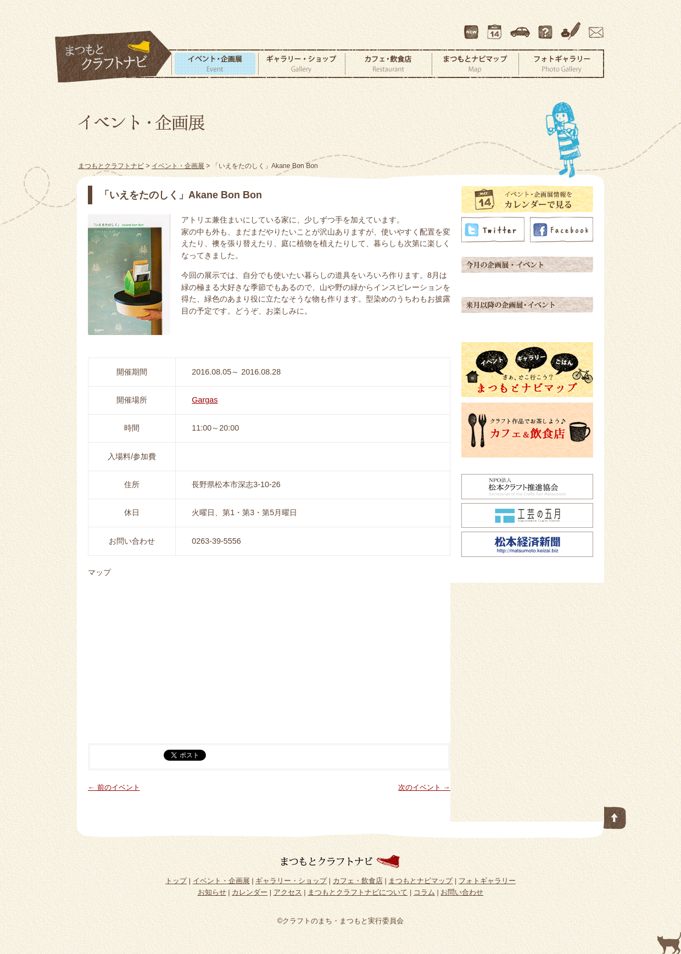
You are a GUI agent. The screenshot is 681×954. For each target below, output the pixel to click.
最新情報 (471, 27)
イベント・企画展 (214, 63)
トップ (176, 881)
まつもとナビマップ (475, 63)
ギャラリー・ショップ (301, 63)
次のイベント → (424, 787)
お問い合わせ (594, 27)
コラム (572, 27)
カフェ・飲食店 (388, 63)
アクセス (521, 27)
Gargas (204, 399)
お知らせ (212, 892)
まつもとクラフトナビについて (546, 27)
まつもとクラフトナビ (113, 57)
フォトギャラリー (561, 63)
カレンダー (496, 27)
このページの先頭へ (615, 815)
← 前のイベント (114, 787)
